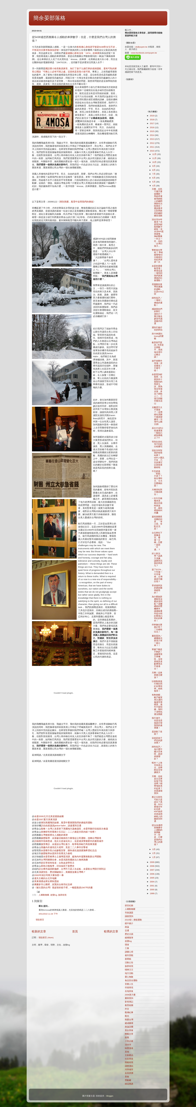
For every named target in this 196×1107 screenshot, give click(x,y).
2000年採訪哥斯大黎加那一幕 (49, 875)
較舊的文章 (111, 931)
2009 (152, 862)
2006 (152, 874)
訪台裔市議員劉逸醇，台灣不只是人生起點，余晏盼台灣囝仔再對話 (72, 869)
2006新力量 (130, 995)
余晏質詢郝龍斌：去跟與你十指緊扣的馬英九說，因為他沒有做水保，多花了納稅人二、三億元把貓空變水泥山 (157, 388)
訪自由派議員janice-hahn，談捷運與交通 (61, 825)
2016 (152, 127)
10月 (154, 162)
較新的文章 (39, 931)
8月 (154, 170)
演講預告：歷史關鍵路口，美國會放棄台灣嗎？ (62, 872)
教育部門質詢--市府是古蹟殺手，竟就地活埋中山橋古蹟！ (158, 349)
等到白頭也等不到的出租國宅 (157, 444)
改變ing (53, 895)
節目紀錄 (129, 905)
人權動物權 (44, 895)
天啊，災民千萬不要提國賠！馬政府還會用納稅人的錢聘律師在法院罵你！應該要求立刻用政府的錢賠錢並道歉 (157, 202)
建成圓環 (129, 1023)
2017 (152, 123)
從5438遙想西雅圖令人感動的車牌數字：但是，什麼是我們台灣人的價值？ (157, 835)
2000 (152, 889)
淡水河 (128, 1045)
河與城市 (129, 1069)
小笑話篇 (129, 1041)
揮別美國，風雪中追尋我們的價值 (76, 202)
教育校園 (129, 1005)
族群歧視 (62, 895)
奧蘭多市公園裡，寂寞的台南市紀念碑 (53, 884)
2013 (152, 139)
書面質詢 (129, 998)
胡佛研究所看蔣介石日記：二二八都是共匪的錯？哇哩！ (69, 832)
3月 (154, 849)
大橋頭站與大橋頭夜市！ (157, 491)
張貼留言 (40, 920)
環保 (127, 945)
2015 (152, 131)
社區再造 (129, 1059)
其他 (127, 1052)
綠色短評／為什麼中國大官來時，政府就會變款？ (157, 753)
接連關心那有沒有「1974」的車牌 (82, 53)
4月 (154, 186)
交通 (127, 930)
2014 (152, 135)
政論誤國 (129, 1027)
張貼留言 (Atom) (46, 937)
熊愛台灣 (129, 1020)
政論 (127, 927)
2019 (152, 116)
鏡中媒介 (129, 923)
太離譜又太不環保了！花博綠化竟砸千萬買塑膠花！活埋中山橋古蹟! (157, 415)
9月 (154, 166)
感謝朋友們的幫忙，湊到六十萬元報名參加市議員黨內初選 (157, 316)
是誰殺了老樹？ (157, 733)
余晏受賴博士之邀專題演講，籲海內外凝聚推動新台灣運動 (72, 856)
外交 (127, 1009)
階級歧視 (129, 1062)
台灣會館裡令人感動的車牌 (54, 835)
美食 (127, 1077)
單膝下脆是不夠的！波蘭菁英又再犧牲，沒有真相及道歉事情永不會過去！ (157, 659)
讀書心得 (129, 952)
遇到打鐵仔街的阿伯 (157, 328)
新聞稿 (128, 959)
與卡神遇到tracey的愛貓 (158, 336)
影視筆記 (129, 1002)
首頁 (75, 931)
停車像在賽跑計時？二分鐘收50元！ (157, 628)
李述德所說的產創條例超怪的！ (157, 589)
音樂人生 (129, 984)
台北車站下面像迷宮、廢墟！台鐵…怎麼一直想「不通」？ (157, 541)
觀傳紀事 (129, 1012)
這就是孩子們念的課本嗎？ (157, 740)
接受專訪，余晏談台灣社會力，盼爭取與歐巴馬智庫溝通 (69, 844)
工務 (127, 948)
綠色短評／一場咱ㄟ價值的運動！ (157, 301)
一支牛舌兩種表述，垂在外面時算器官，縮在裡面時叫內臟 (157, 505)
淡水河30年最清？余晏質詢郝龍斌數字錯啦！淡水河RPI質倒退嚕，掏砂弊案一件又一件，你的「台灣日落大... (158, 232)
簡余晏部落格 (49, 18)
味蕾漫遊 (129, 1048)
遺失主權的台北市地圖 (45, 878)
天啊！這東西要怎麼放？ (157, 675)
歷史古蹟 (129, 934)
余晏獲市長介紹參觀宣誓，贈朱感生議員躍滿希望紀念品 (69, 850)
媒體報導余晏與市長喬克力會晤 (56, 853)
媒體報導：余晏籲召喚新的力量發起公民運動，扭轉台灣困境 (71, 838)
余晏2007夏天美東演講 (45, 819)
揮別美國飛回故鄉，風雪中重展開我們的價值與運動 (66, 822)
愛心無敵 (129, 977)
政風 (127, 1037)
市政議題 (129, 913)
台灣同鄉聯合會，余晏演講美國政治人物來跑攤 (64, 860)
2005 (152, 878)
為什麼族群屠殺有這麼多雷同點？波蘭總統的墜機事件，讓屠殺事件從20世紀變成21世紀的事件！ (157, 609)
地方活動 (129, 973)
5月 (154, 182)
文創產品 (129, 1055)
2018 (152, 119)
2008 (152, 866)
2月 (154, 853)
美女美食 (129, 1030)
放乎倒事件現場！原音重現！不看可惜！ (157, 366)
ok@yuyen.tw (141, 47)
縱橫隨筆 (129, 938)
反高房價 (129, 1073)
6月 (154, 178)
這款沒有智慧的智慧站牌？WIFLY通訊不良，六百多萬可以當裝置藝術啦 (158, 458)
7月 (154, 174)
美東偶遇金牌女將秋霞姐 (46, 881)
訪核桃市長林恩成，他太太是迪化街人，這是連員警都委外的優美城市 (68, 841)
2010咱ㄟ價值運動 (133, 920)
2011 (152, 147)
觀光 (127, 1016)
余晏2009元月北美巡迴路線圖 (49, 816)
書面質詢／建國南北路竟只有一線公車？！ (157, 641)
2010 (152, 151)
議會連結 (129, 1066)
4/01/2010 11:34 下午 (48, 914)
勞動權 (128, 1080)
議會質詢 (129, 916)
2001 (152, 886)
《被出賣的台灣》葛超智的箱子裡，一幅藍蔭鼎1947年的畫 (63, 887)
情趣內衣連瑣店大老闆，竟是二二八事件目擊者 (64, 847)
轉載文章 (129, 1034)
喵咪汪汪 (129, 970)
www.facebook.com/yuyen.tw (144, 53)
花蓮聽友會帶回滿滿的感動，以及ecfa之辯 (158, 289)
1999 (152, 893)
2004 (152, 882)
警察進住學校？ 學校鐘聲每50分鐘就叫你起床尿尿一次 (157, 256)
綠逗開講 (129, 1084)
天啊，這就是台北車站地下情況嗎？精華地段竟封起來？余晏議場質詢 (157, 784)
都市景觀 (129, 955)
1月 (154, 857)
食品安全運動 (131, 980)
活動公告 (129, 962)
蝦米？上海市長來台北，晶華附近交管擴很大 (157, 768)
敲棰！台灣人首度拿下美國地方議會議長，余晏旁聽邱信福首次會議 (74, 829)
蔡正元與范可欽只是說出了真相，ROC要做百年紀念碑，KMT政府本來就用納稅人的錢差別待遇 (157, 809)
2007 (152, 870)
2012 (152, 143)
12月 (154, 154)
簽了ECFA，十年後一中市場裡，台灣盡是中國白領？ (157, 575)
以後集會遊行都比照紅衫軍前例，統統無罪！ (157, 686)
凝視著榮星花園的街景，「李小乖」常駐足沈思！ (157, 523)
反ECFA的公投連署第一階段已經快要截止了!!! (157, 433)
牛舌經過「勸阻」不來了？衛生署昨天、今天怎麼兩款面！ (157, 478)
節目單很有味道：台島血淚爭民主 (57, 863)
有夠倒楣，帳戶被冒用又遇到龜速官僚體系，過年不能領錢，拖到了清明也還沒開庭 (157, 704)
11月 (154, 158)
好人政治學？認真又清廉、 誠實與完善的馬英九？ (157, 559)
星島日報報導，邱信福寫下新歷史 (57, 866)
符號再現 (129, 987)
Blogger (109, 1096)
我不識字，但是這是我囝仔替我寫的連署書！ (157, 723)
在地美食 (129, 991)
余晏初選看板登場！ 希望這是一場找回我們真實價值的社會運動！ (157, 273)
